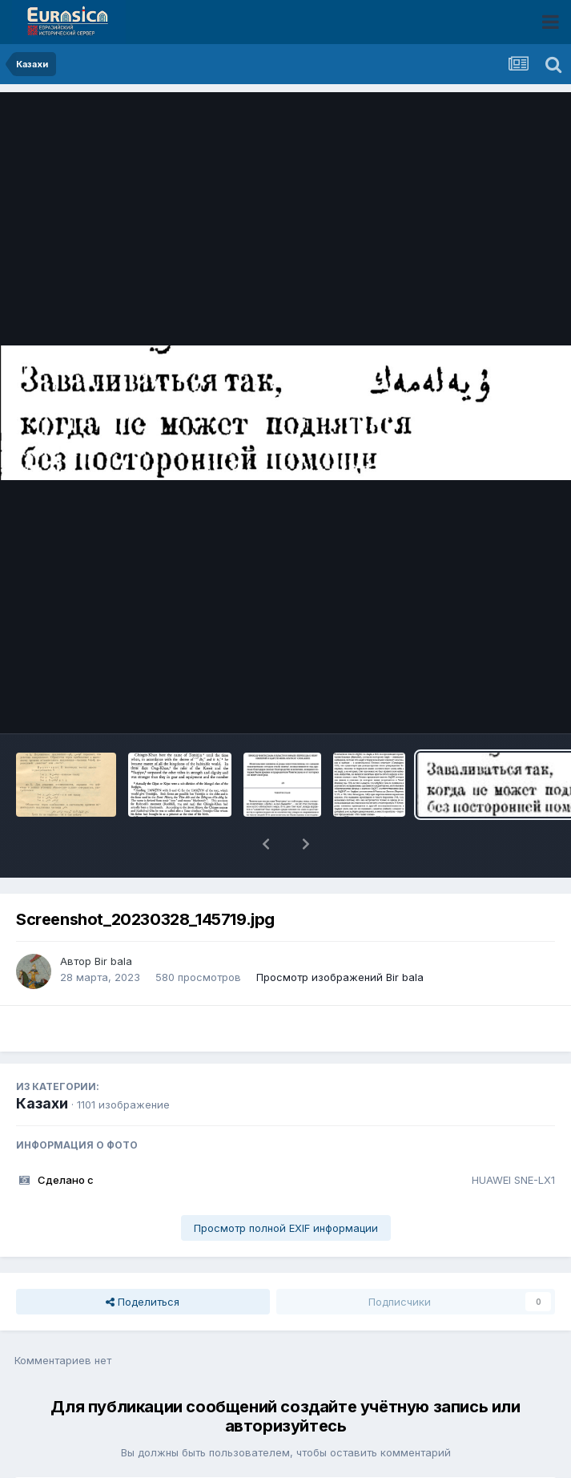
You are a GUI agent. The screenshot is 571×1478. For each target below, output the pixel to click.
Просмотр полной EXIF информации (286, 1228)
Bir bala (113, 961)
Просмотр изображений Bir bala (340, 977)
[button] (265, 844)
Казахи (42, 1103)
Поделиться (142, 1302)
